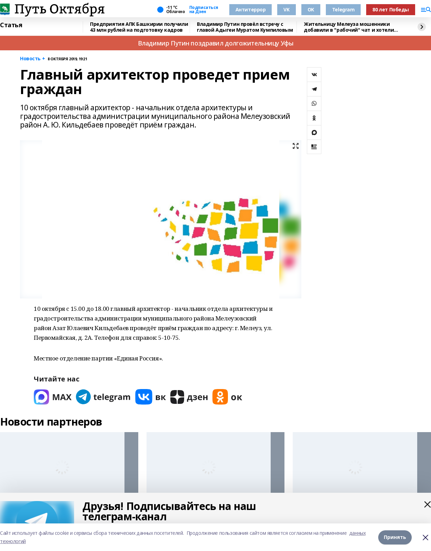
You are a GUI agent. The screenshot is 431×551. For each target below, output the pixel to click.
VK (286, 9)
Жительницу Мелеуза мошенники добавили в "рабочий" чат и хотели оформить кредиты (349, 27)
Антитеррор (250, 9)
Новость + (32, 59)
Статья (11, 25)
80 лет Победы (390, 9)
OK (311, 9)
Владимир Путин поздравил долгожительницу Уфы (215, 43)
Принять (395, 537)
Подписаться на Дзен (203, 10)
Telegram (343, 9)
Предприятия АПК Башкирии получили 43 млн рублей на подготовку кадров (139, 27)
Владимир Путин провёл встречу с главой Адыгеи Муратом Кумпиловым (245, 27)
